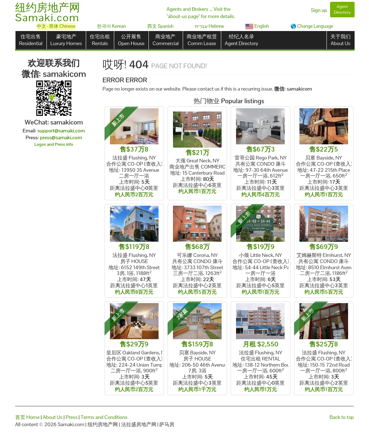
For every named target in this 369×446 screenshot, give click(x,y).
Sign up (319, 10)
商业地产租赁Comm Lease (202, 40)
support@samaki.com (61, 130)
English (257, 26)
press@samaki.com (61, 137)
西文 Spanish (160, 26)
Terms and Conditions (104, 417)
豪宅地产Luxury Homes (66, 40)
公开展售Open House (131, 40)
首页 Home (27, 417)
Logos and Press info (54, 144)
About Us (53, 417)
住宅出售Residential (31, 40)
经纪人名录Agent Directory (241, 40)
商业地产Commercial (165, 40)
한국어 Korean (111, 26)
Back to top (342, 417)
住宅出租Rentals (100, 40)
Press (71, 417)
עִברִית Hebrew (209, 26)
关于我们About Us (340, 40)
